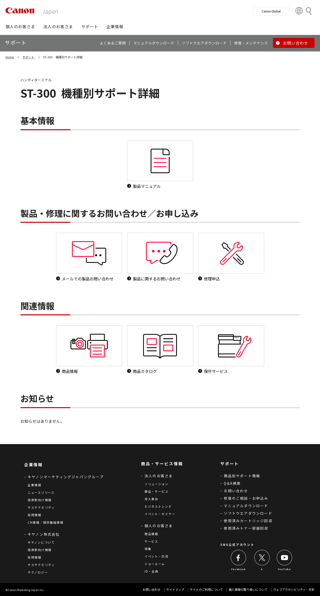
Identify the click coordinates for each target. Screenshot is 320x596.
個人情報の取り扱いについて (248, 589)
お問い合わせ (236, 490)
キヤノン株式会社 (44, 534)
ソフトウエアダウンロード (248, 513)
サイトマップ (175, 589)
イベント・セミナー (160, 514)
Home (9, 57)
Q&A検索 (232, 483)
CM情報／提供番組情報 (46, 522)
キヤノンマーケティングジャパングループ (66, 476)
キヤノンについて (41, 542)
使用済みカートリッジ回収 (248, 520)
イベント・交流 (156, 556)
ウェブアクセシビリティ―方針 (294, 589)
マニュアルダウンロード (246, 505)
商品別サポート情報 (242, 475)
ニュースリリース (41, 492)
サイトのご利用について (206, 589)
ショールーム (155, 564)
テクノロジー (38, 572)
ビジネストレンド (158, 506)
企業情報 (34, 485)
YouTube (284, 569)
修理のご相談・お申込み (246, 498)
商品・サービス (156, 491)
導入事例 (151, 499)
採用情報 (34, 515)
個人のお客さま (159, 525)
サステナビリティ (41, 507)
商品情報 (151, 534)
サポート (28, 57)
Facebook (238, 569)
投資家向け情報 (40, 500)
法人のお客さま (159, 475)
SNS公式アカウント (237, 544)
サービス (151, 541)
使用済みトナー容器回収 (246, 528)
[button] (20, 26)
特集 (148, 549)
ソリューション (156, 484)
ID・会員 (152, 571)
